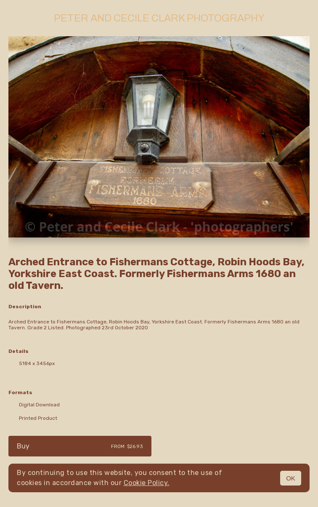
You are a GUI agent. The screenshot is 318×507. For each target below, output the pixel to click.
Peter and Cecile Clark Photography (159, 18)
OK (290, 478)
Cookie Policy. (147, 483)
